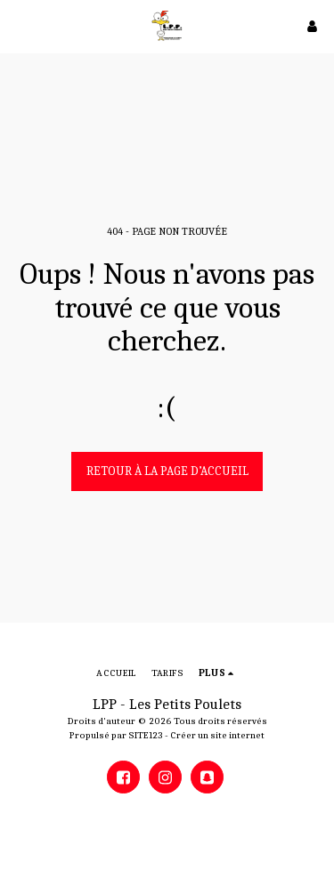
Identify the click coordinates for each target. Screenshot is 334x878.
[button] (19, 25)
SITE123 (145, 735)
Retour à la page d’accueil (167, 471)
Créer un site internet (217, 735)
